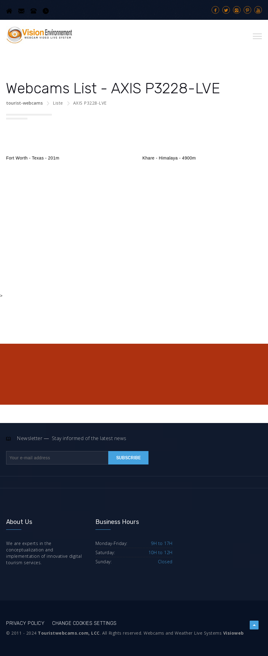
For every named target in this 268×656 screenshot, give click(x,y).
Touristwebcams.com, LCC (69, 633)
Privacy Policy (25, 623)
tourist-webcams (24, 103)
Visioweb (233, 633)
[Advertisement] (134, 216)
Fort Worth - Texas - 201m (32, 158)
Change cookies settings (84, 623)
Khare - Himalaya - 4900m (169, 158)
